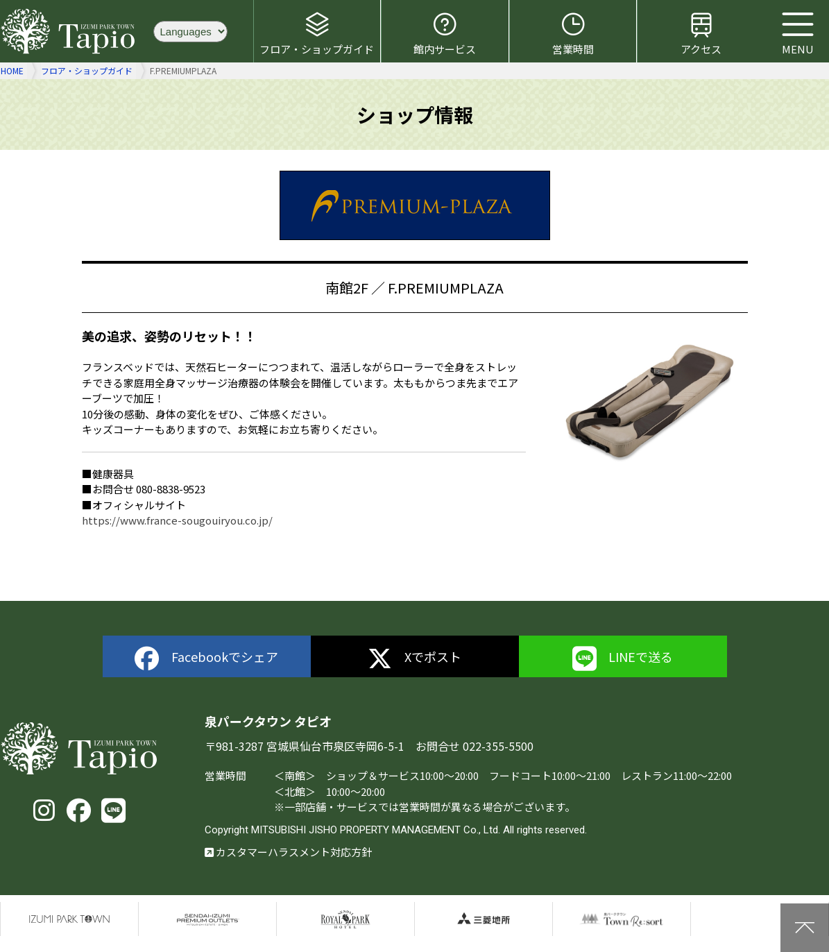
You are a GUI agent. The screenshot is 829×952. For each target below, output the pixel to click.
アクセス (701, 33)
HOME (12, 70)
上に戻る (804, 927)
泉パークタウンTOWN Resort (621, 919)
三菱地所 (483, 919)
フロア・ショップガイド (316, 33)
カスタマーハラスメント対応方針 (288, 851)
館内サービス (444, 33)
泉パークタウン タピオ (70, 31)
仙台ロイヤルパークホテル (345, 919)
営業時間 (573, 33)
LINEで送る (623, 659)
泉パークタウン (69, 919)
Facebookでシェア (206, 659)
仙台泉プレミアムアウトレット (207, 919)
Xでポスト (414, 659)
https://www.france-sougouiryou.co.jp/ (177, 520)
